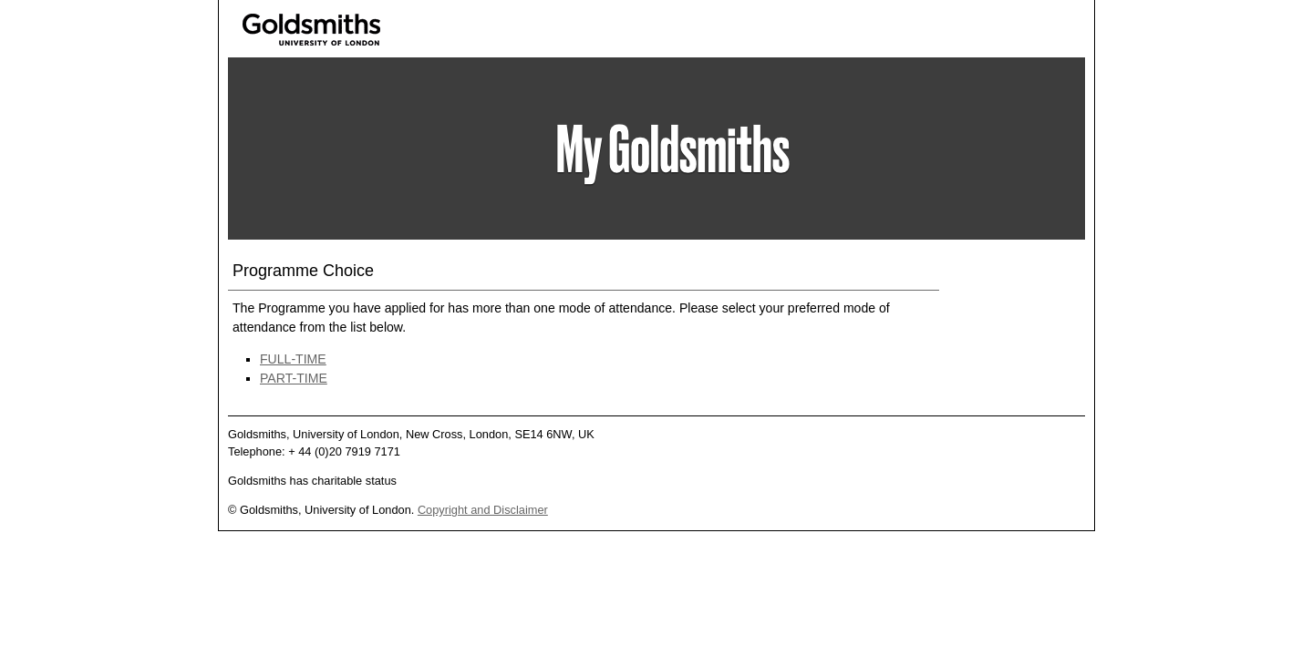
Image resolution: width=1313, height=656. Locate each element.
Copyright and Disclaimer (483, 510)
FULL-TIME (293, 359)
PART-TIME (293, 378)
